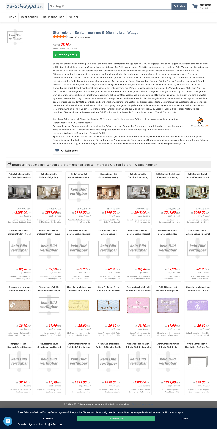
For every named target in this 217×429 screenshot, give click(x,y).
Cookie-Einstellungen (142, 404)
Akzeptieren (116, 418)
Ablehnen (47, 418)
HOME (12, 17)
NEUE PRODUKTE (53, 17)
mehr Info (66, 54)
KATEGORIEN (29, 17)
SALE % (73, 17)
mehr (184, 418)
